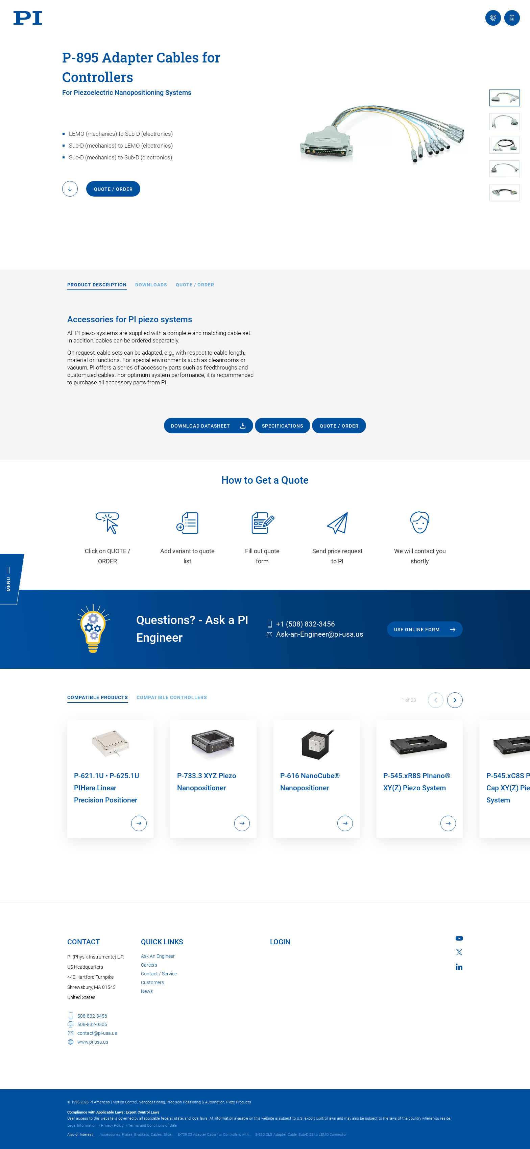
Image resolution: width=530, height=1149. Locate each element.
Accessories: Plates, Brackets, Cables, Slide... (137, 1134)
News (147, 991)
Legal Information (81, 1125)
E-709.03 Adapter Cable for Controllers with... (215, 1134)
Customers (152, 982)
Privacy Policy (112, 1125)
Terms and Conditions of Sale (152, 1125)
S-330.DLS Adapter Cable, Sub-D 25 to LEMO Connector (301, 1134)
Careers (149, 965)
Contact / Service (159, 973)
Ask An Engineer (158, 956)
